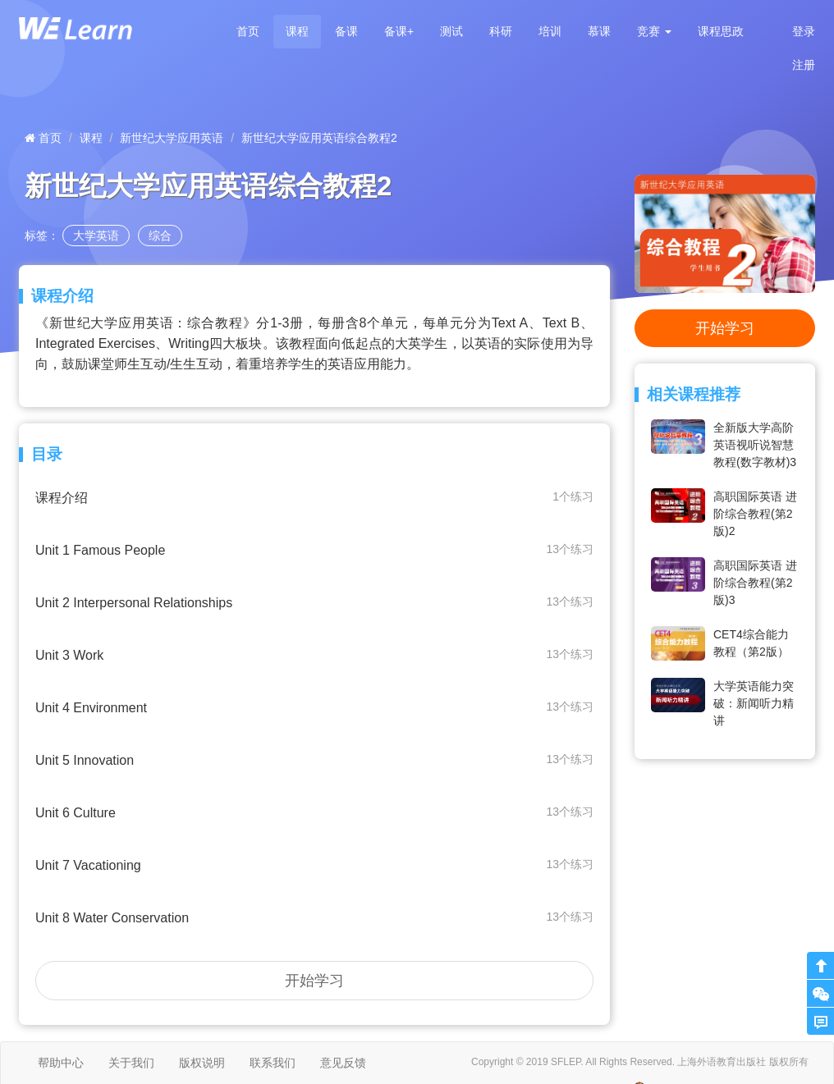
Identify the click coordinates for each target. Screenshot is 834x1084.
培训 (549, 31)
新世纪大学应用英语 (171, 137)
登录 (803, 31)
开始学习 (314, 980)
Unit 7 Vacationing (314, 864)
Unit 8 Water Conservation (314, 917)
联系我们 (273, 1062)
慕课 (599, 31)
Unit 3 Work (314, 654)
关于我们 (131, 1062)
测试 (451, 31)
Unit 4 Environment (314, 707)
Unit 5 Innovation (314, 759)
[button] (654, 31)
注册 (803, 64)
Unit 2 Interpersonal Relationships (314, 602)
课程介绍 (314, 496)
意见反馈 (343, 1062)
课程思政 (721, 31)
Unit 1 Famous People (314, 549)
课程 (297, 31)
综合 (160, 235)
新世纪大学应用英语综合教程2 (319, 137)
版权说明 (202, 1062)
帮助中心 (61, 1062)
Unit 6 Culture (314, 812)
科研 (500, 31)
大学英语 (96, 235)
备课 (346, 31)
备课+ (399, 31)
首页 (247, 31)
